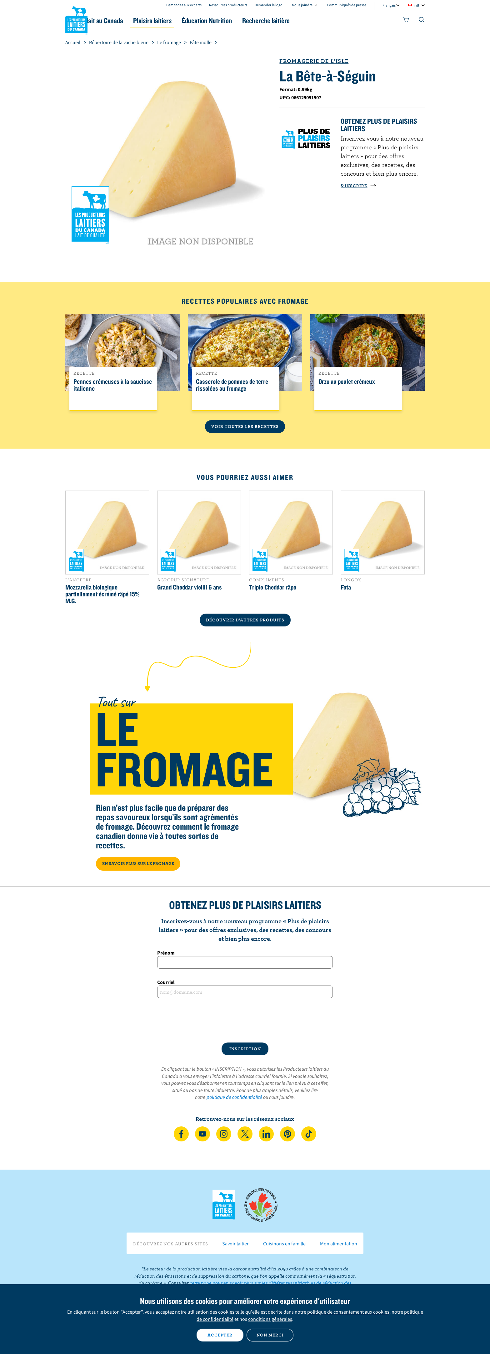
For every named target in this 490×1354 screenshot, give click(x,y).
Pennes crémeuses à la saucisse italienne (112, 385)
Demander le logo (268, 5)
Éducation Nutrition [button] (244, 20)
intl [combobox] (416, 5)
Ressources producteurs (228, 5)
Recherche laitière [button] (309, 20)
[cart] (406, 21)
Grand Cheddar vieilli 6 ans (189, 587)
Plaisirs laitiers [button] (183, 20)
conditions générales (270, 1319)
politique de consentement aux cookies (348, 1312)
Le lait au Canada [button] (126, 20)
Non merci (270, 1334)
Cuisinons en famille (284, 1243)
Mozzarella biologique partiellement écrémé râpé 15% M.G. (102, 594)
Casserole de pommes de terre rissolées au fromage (232, 385)
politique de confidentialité (234, 1097)
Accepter (220, 1334)
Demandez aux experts (184, 5)
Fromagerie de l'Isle (313, 61)
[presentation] (245, 1020)
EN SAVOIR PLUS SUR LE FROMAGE (138, 863)
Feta (346, 587)
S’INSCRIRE (358, 185)
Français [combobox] (389, 5)
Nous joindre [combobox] (302, 5)
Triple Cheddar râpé (272, 587)
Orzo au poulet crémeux (346, 381)
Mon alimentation (338, 1243)
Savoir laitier (235, 1243)
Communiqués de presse (346, 5)
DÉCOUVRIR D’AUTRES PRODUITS (245, 619)
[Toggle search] (422, 21)
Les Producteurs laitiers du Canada (76, 19)
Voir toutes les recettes (245, 426)
